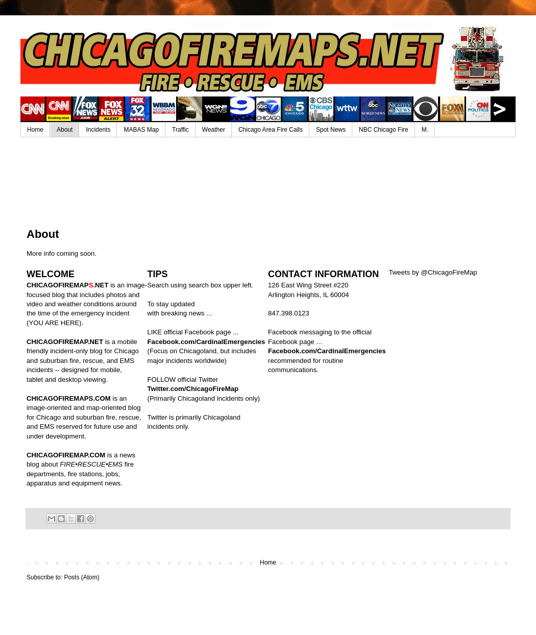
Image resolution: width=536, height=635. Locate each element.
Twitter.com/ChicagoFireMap (193, 389)
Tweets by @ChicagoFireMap (433, 272)
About (64, 129)
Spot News (331, 129)
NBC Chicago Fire (383, 129)
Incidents (98, 129)
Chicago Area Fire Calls (270, 129)
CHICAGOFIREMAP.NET (65, 342)
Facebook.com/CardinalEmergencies (206, 342)
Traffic (180, 129)
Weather (213, 129)
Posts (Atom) (81, 577)
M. (425, 129)
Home (35, 129)
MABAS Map (141, 129)
